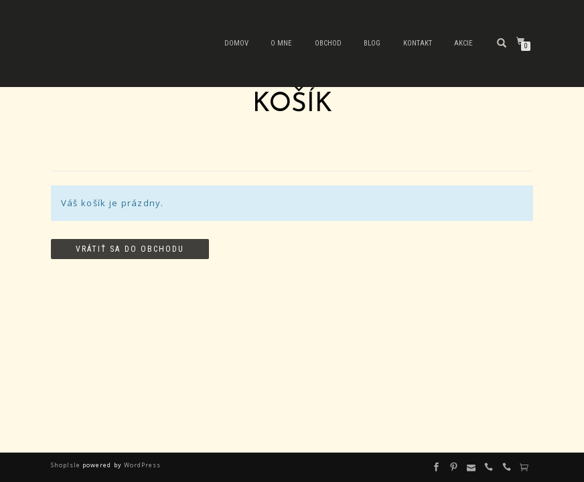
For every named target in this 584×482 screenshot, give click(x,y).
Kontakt (417, 43)
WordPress (141, 465)
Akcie (463, 43)
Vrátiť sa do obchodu (130, 249)
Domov (236, 43)
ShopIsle (66, 465)
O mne (281, 43)
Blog (372, 43)
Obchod (328, 43)
